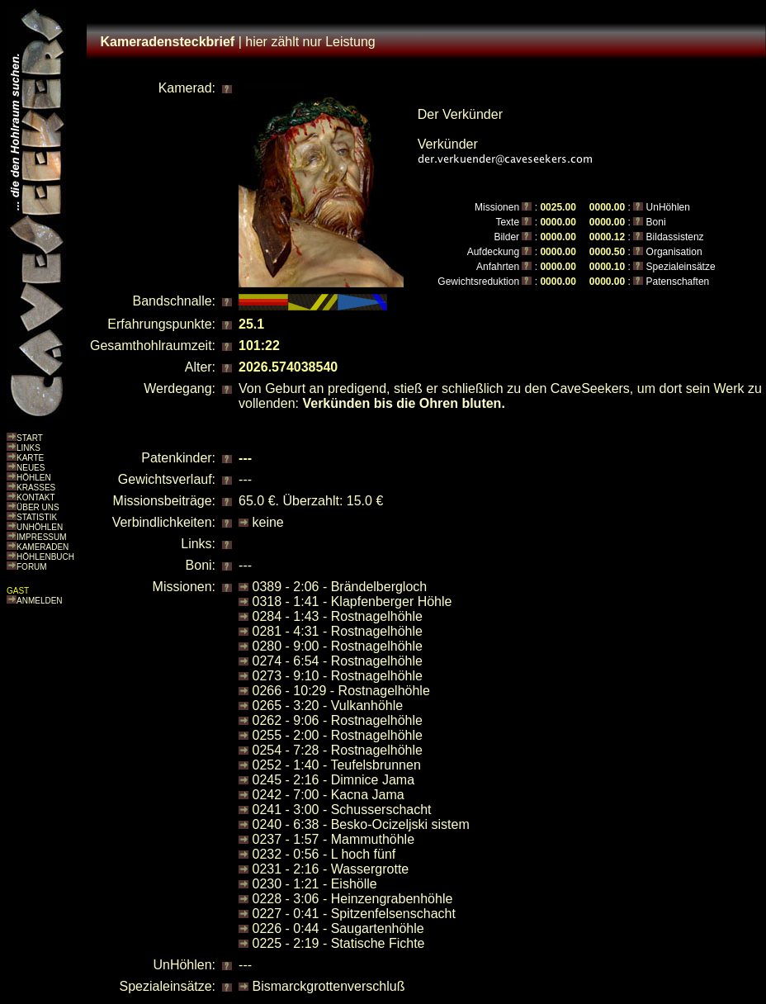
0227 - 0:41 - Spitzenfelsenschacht (354, 914)
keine (268, 522)
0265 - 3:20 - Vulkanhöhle (328, 706)
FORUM (32, 566)
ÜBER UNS (38, 507)
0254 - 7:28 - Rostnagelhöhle (338, 750)
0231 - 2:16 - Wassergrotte (331, 869)
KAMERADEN (43, 547)
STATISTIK (37, 517)
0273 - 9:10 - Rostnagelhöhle (338, 676)
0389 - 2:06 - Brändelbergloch (340, 587)
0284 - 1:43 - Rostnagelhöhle (338, 616)
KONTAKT (35, 497)
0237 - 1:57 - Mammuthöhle (334, 839)
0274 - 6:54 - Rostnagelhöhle (338, 661)
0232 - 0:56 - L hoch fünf (324, 854)
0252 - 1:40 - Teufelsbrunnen (337, 765)
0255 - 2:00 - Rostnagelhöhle (338, 735)
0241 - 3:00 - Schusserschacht (342, 810)
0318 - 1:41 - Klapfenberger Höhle (352, 601)
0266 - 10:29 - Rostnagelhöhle (341, 691)
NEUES (31, 467)
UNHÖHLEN (40, 527)
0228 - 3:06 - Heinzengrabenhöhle (353, 899)
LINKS (28, 447)
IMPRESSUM (42, 537)
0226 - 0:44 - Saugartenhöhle (338, 928)
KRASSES (36, 487)
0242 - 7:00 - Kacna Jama (328, 795)
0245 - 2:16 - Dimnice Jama (334, 780)
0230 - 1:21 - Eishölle (315, 884)
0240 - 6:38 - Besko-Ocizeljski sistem (361, 824)
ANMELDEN (40, 600)
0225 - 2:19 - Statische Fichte (339, 943)
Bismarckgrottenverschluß (329, 986)
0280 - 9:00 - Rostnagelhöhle (338, 646)
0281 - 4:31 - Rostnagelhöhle (338, 631)
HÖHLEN (34, 477)
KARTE (30, 457)
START (30, 438)
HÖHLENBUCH (45, 556)
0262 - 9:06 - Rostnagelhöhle (338, 720)
